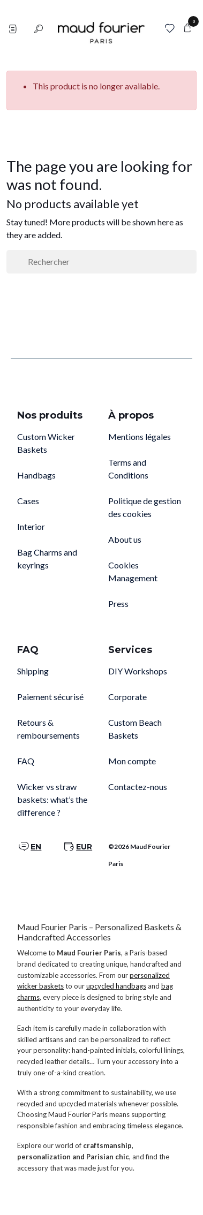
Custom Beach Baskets (135, 728)
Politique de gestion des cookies (144, 507)
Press (118, 603)
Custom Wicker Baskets (46, 442)
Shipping (33, 671)
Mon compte (132, 761)
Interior (31, 526)
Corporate (127, 697)
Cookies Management (132, 571)
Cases (28, 501)
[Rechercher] (101, 262)
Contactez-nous (137, 786)
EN (36, 847)
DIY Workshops (137, 671)
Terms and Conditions (128, 468)
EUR (84, 847)
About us (124, 539)
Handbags (36, 475)
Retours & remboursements (48, 728)
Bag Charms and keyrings (47, 558)
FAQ (25, 761)
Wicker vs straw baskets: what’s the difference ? (52, 799)
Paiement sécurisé (50, 697)
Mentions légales (139, 436)
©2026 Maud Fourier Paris (139, 855)
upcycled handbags (116, 986)
